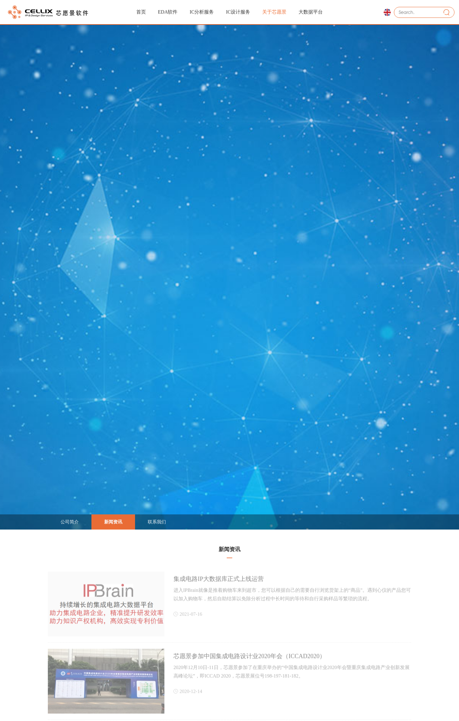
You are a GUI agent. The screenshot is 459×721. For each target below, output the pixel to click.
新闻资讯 (113, 521)
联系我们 (157, 521)
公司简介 (70, 521)
